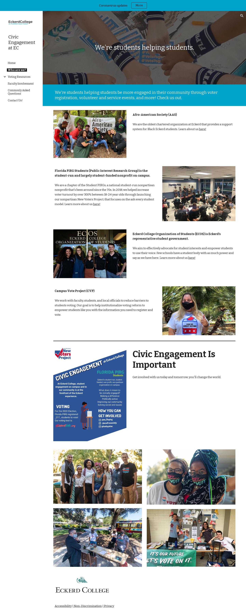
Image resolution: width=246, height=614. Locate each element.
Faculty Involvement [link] (21, 83)
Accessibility (63, 606)
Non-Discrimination (87, 606)
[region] (123, 5)
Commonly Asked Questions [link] (19, 92)
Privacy (108, 606)
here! (202, 129)
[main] (144, 47)
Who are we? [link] (17, 70)
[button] (242, 16)
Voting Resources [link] (19, 76)
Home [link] (12, 63)
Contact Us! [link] (15, 100)
